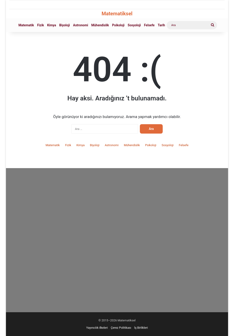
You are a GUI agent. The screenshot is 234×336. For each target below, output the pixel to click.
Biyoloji (64, 25)
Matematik (26, 25)
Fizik (40, 25)
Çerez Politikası (121, 327)
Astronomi (80, 25)
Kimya (51, 25)
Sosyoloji (134, 25)
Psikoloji (118, 25)
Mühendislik (100, 25)
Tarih (161, 25)
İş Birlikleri (141, 327)
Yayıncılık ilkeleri (97, 327)
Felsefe (149, 25)
